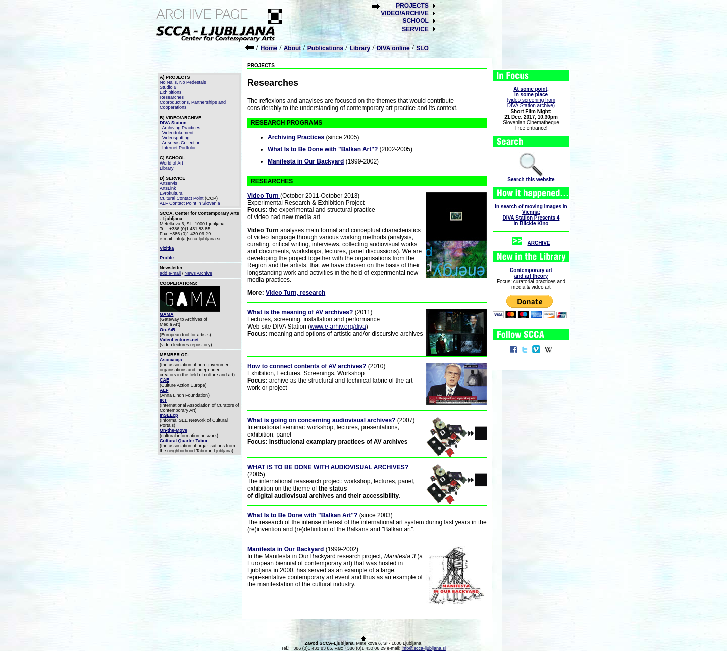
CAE (164, 380)
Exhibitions (171, 92)
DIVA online (393, 48)
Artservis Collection (181, 142)
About (292, 48)
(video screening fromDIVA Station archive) (531, 97)
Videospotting (175, 137)
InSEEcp (169, 415)
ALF (164, 390)
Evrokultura (171, 193)
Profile (167, 257)
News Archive (199, 273)
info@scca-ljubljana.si (424, 648)
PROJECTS (412, 5)
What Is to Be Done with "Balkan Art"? (323, 149)
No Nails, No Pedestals (183, 82)
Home (269, 48)
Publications (325, 48)
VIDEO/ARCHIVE (405, 13)
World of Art (171, 163)
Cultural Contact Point (182, 198)
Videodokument (177, 132)
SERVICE (415, 29)
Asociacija (171, 359)
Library (360, 48)
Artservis (168, 183)
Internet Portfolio (178, 147)
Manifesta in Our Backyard (306, 161)
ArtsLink (168, 188)
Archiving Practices (181, 127)
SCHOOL (415, 20)
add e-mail (170, 273)
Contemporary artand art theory (531, 273)
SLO (422, 48)
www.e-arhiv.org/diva (338, 326)
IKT (163, 400)
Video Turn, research (295, 292)
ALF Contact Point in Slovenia (190, 203)
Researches (172, 97)
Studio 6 (168, 87)
